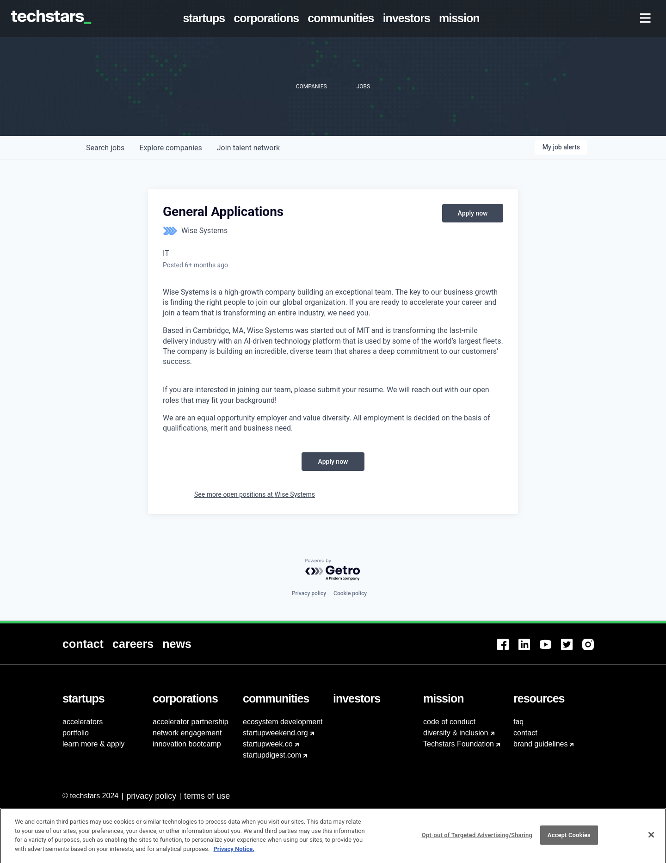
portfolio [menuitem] (75, 733)
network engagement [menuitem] (187, 733)
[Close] (651, 839)
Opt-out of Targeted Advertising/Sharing (477, 839)
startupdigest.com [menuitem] (272, 755)
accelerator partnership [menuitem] (190, 722)
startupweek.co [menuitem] (268, 744)
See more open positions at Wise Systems (254, 494)
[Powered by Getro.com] (333, 570)
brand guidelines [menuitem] (540, 744)
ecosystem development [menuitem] (283, 722)
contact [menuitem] (525, 733)
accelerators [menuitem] (82, 722)
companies (170, 147)
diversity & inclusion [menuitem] (455, 733)
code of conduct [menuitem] (449, 722)
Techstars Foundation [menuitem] (458, 744)
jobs (105, 147)
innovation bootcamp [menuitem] (187, 744)
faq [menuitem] (518, 722)
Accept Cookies (569, 839)
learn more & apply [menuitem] (93, 744)
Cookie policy (350, 593)
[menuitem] (205, 18)
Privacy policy (309, 593)
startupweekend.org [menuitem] (275, 733)
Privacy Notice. (233, 853)
